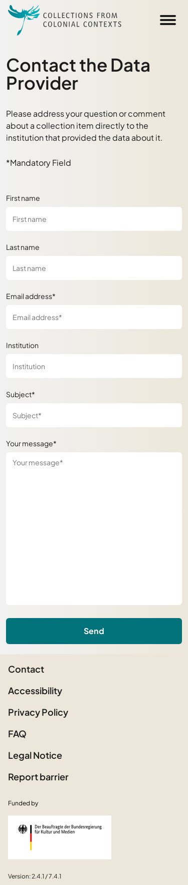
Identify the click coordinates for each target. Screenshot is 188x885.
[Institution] (94, 366)
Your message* (31, 443)
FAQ (17, 733)
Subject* (20, 394)
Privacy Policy (38, 712)
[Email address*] (94, 317)
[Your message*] (94, 528)
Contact (26, 669)
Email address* (31, 296)
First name (23, 197)
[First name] (94, 219)
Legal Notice (35, 755)
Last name (23, 246)
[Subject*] (94, 415)
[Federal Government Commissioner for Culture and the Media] (59, 837)
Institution (22, 345)
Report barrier (38, 776)
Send (94, 631)
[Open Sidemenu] (168, 20)
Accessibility (35, 690)
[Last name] (94, 268)
